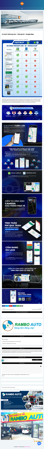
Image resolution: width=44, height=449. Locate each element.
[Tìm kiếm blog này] (17, 359)
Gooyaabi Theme (27, 446)
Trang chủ (3, 32)
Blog (18, 446)
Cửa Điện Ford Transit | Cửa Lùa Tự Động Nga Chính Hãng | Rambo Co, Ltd (15, 374)
